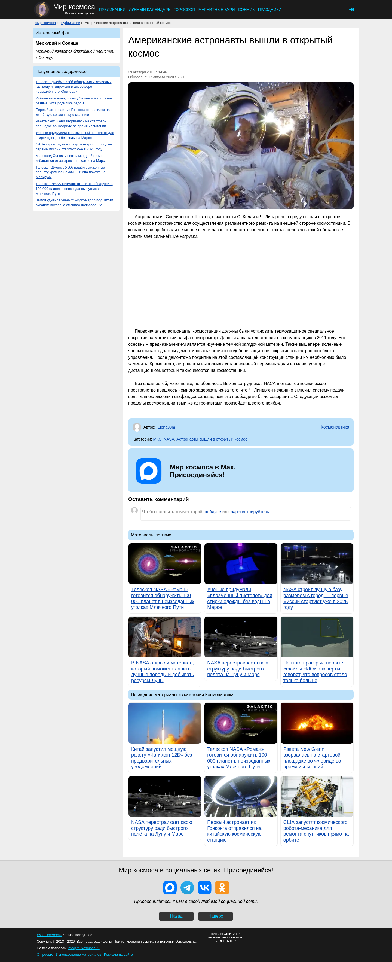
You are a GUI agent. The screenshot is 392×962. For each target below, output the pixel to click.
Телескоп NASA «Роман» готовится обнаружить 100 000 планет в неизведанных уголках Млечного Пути (74, 189)
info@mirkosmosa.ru (84, 948)
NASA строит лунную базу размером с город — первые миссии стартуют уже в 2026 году (74, 146)
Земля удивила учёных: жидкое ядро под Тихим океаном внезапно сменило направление (74, 202)
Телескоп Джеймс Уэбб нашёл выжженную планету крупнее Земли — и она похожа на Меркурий (70, 172)
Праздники (269, 9)
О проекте (45, 954)
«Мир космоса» (49, 935)
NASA (169, 439)
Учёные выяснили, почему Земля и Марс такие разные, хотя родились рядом (74, 100)
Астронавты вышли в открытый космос (211, 439)
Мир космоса (45, 23)
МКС (157, 439)
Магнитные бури (216, 9)
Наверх (215, 916)
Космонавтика (335, 427)
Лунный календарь (149, 9)
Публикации (112, 9)
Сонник (246, 9)
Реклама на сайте (118, 954)
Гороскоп (184, 9)
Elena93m (166, 427)
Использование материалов (78, 954)
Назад (176, 916)
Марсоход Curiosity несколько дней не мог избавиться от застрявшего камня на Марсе (71, 158)
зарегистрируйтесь (250, 511)
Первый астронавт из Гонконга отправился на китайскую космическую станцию (73, 112)
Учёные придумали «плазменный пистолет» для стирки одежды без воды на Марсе (75, 135)
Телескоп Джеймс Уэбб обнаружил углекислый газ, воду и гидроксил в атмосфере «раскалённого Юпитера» (73, 87)
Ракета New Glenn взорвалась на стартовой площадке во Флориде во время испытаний (71, 123)
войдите (213, 511)
